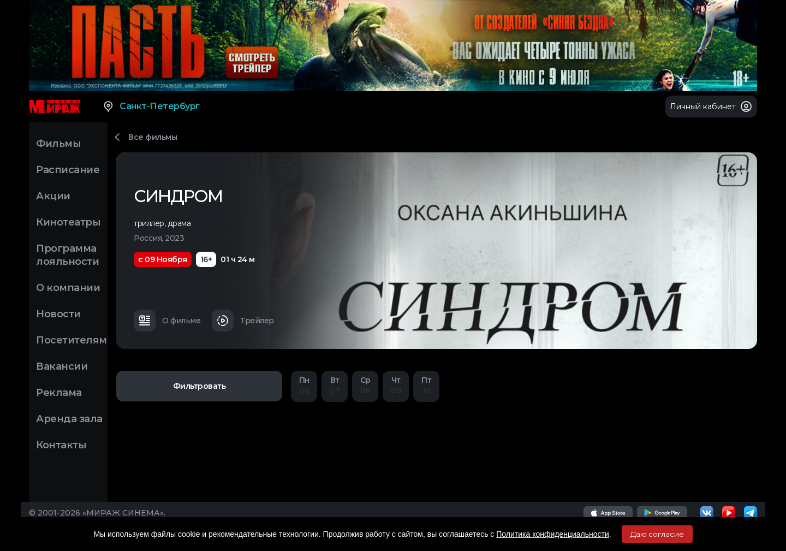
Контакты (61, 445)
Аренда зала (69, 419)
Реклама (59, 393)
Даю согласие (657, 534)
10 (426, 385)
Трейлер (243, 320)
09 (395, 385)
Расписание (67, 170)
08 (365, 385)
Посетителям (71, 340)
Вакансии (61, 366)
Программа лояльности (67, 255)
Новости (58, 314)
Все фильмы (152, 137)
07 (334, 385)
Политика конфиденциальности (552, 534)
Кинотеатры (68, 222)
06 (304, 385)
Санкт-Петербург (151, 106)
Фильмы (58, 144)
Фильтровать (199, 386)
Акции (53, 196)
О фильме (167, 320)
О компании (68, 288)
